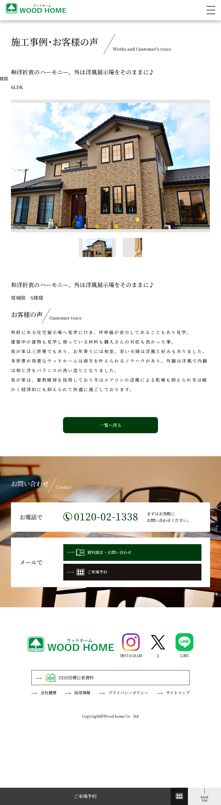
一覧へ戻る (110, 425)
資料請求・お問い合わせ (99, 552)
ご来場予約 (87, 572)
